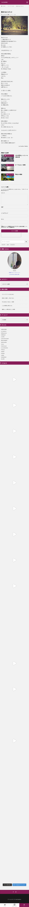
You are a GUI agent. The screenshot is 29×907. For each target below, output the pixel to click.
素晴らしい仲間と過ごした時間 (8, 309)
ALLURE (2, 359)
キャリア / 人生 (11, 6)
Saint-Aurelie (4, 342)
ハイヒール (12, 244)
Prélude (2, 353)
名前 (2, 207)
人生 (8, 244)
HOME (3, 6)
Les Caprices (3, 331)
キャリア (3, 244)
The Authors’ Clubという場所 (8, 301)
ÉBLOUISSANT (4, 340)
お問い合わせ (14, 905)
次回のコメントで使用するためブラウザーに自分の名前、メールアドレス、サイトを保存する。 (14, 227)
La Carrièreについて (9, 155)
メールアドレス (4, 213)
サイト (2, 219)
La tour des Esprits (5, 338)
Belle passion (4, 333)
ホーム (5, 905)
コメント (3, 192)
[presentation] (11, 234)
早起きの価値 (18, 174)
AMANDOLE (3, 357)
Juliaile (2, 355)
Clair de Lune (4, 346)
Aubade (2, 351)
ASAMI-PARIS (4, 329)
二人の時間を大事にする (7, 305)
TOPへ (24, 905)
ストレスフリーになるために (8, 294)
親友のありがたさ (20, 6)
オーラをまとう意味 (20, 165)
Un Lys (2, 344)
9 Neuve (3, 349)
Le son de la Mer (4, 347)
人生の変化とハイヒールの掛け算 (21, 156)
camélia (2, 336)
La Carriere (18, 899)
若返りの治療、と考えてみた (8, 298)
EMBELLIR (3, 334)
